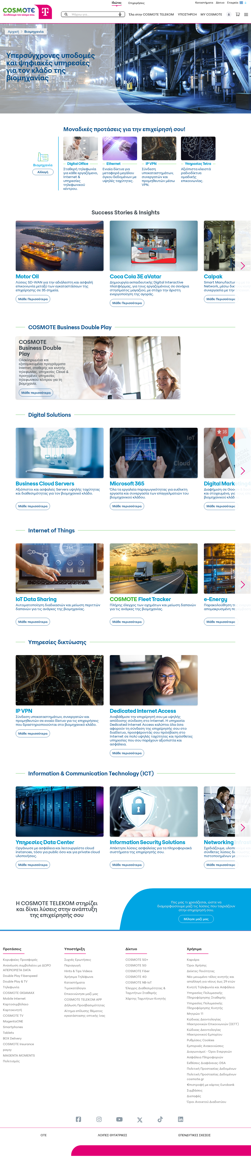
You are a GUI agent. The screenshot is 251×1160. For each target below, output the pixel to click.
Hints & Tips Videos (78, 971)
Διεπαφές (194, 1096)
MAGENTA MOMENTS (19, 1055)
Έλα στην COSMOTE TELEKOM (151, 14)
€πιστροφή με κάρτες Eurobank (210, 1085)
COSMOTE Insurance (18, 1044)
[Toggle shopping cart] (240, 14)
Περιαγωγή (72, 965)
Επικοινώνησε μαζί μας (81, 994)
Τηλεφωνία (11, 987)
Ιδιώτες (117, 2)
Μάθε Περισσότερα (33, 299)
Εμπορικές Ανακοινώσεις (205, 1046)
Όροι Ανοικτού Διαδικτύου (206, 1102)
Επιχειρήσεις (136, 3)
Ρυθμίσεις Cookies (200, 1040)
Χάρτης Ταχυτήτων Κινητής (146, 998)
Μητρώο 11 (195, 1014)
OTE (44, 1135)
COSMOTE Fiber (138, 971)
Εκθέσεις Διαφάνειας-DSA (206, 1063)
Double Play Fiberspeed (20, 976)
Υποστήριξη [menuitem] (74, 949)
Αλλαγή (42, 172)
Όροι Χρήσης (197, 965)
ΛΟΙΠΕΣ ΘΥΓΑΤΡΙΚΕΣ (112, 1135)
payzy (7, 1050)
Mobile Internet (14, 998)
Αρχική (13, 31)
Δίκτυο (220, 2)
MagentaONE (13, 1021)
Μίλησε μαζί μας (196, 919)
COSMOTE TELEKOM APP (83, 999)
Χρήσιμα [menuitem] (194, 949)
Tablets (8, 1033)
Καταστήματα (204, 2)
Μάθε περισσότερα (36, 393)
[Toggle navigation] (245, 14)
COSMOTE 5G (136, 965)
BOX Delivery (12, 1038)
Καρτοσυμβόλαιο (15, 1004)
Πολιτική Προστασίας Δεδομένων (211, 1068)
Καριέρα (193, 960)
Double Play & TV (15, 981)
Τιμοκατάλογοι (75, 988)
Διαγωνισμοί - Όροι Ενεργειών (209, 1051)
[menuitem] (78, 1119)
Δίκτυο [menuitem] (131, 949)
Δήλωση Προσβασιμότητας (84, 1005)
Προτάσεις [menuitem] (12, 949)
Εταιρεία (232, 2)
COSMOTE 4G (136, 977)
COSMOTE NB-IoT (139, 982)
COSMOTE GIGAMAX (18, 993)
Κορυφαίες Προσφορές (20, 960)
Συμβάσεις (195, 1090)
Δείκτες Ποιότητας (201, 971)
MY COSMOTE (211, 14)
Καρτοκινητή (12, 1010)
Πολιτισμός (11, 1061)
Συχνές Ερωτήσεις (77, 960)
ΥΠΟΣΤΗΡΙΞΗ (187, 14)
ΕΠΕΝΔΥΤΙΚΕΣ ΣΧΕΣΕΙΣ (194, 1135)
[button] (229, 14)
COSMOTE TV (13, 1015)
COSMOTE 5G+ (137, 960)
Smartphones (13, 1027)
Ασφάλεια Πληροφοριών (205, 1057)
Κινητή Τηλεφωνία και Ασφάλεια (211, 987)
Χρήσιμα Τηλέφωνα (78, 977)
